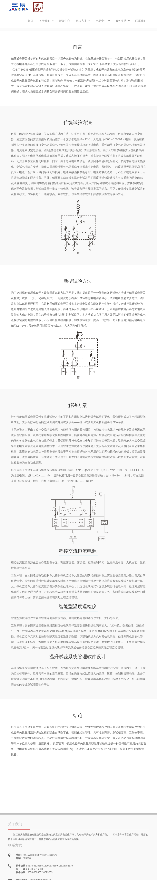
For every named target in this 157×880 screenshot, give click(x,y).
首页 (30, 20)
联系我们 (140, 20)
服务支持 (122, 20)
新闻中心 (64, 20)
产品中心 (103, 20)
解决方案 (83, 20)
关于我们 (46, 20)
